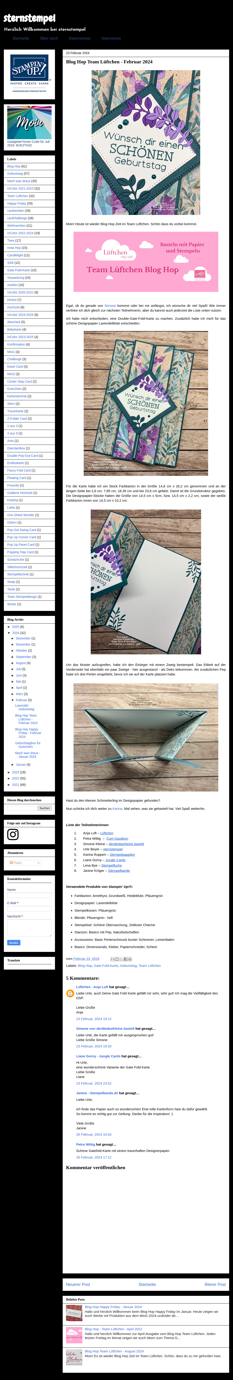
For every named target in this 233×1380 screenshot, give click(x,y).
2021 (16, 785)
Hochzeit (13, 307)
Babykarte (14, 329)
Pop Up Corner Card (21, 537)
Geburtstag (128, 966)
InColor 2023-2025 (20, 337)
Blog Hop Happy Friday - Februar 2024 (28, 733)
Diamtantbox (16, 448)
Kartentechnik (17, 396)
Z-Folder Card (17, 418)
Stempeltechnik (18, 574)
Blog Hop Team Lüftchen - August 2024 (114, 1351)
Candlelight (15, 255)
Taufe (11, 589)
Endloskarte (15, 463)
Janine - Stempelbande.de (97, 1093)
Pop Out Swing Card (21, 530)
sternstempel (29, 18)
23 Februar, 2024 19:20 (94, 1046)
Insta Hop (14, 248)
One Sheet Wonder (20, 515)
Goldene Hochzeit (19, 493)
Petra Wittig (85, 1144)
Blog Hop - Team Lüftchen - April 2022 (113, 1329)
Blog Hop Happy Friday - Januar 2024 (113, 1307)
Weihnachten (16, 225)
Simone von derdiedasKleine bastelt (105, 1028)
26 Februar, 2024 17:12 (94, 1157)
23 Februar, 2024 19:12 (94, 1019)
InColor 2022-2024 (20, 233)
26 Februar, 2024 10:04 (94, 1134)
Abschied (13, 322)
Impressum (111, 38)
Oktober (22, 650)
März (20, 694)
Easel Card (15, 366)
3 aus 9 (12, 433)
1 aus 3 (12, 426)
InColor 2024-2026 (20, 315)
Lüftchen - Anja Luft (92, 987)
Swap (11, 582)
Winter (11, 604)
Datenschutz (79, 38)
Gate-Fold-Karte (106, 966)
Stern (11, 403)
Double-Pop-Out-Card (22, 456)
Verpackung (15, 277)
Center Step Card (19, 381)
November (23, 644)
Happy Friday (16, 203)
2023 (16, 772)
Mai (19, 681)
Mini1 (11, 352)
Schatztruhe (15, 559)
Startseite (21, 38)
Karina (117, 808)
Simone (110, 305)
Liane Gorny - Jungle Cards (98, 1056)
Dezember (23, 638)
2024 (16, 633)
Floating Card (16, 478)
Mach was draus (18, 181)
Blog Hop (85, 966)
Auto (10, 441)
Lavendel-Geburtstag (24, 707)
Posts (15, 863)
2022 (16, 778)
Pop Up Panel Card (21, 544)
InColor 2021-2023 (20, 188)
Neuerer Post (78, 1284)
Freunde (13, 485)
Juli (18, 669)
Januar (21, 764)
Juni (19, 675)
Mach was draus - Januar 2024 (27, 755)
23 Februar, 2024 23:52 (94, 1083)
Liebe (11, 507)
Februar (22, 700)
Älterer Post (215, 1284)
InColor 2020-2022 (20, 292)
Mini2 (11, 374)
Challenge (14, 359)
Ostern (12, 522)
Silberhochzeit (17, 567)
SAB (10, 263)
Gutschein (14, 389)
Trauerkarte (15, 411)
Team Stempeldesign (22, 596)
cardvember (15, 210)
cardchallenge (17, 218)
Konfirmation (16, 344)
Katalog (12, 500)
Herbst (12, 300)
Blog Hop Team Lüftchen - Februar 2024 (26, 719)
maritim (12, 285)
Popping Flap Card (20, 552)
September (24, 657)
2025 (16, 627)
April (19, 687)
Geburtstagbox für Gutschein (27, 745)
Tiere (10, 240)
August (21, 663)
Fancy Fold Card (19, 470)
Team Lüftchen (150, 966)
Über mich (49, 38)
